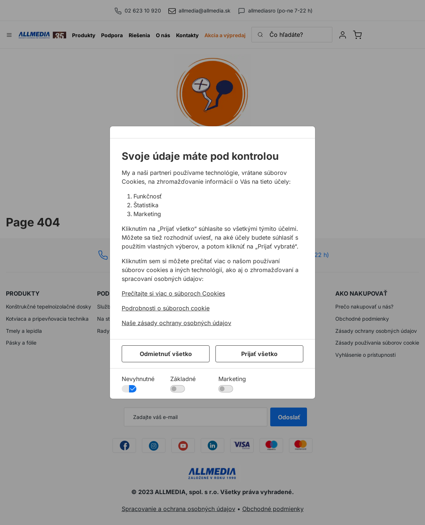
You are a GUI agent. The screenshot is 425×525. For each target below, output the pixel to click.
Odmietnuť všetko (166, 353)
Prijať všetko (259, 353)
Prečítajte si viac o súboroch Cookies (173, 293)
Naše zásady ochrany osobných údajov (176, 323)
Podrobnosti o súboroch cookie (166, 308)
